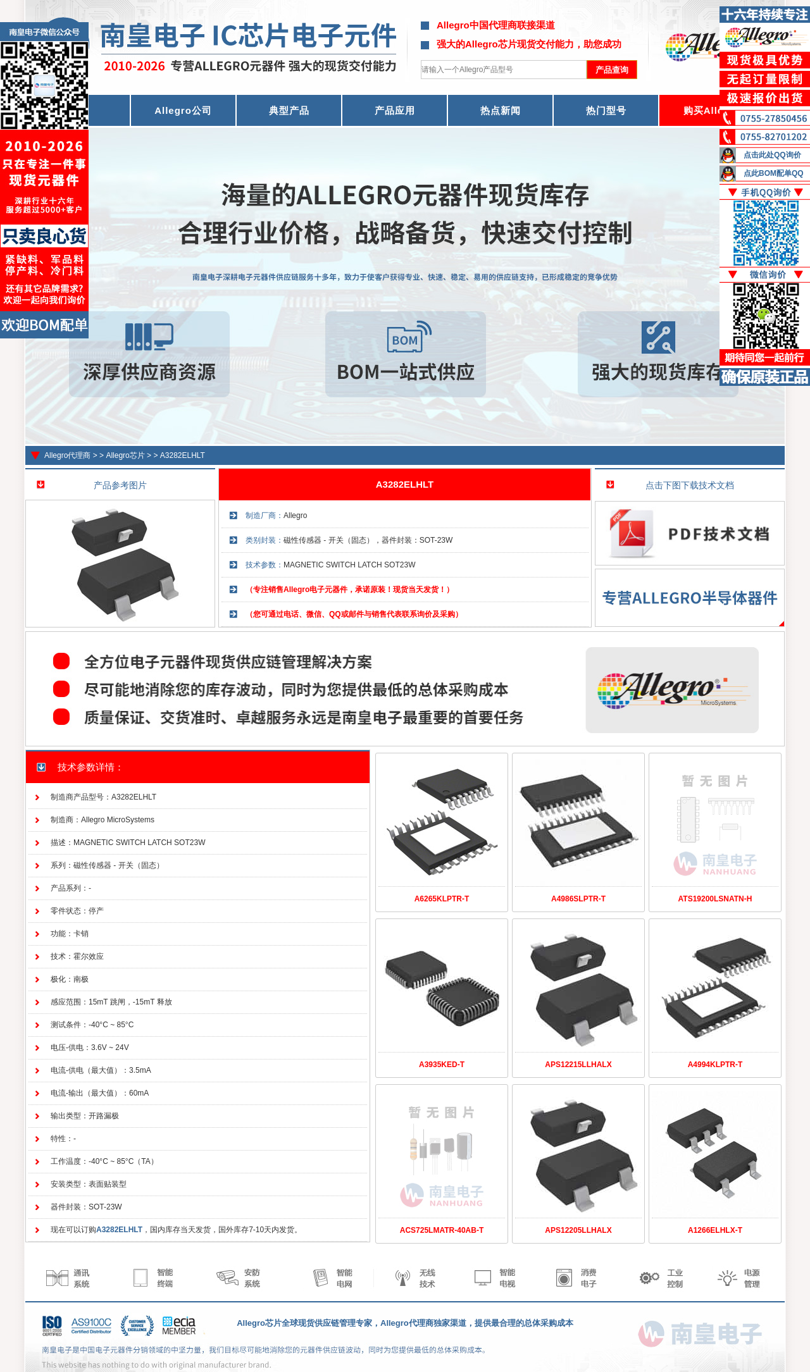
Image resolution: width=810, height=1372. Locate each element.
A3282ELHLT (182, 455)
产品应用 (395, 110)
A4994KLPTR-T (715, 1064)
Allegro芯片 (125, 455)
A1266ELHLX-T (715, 1230)
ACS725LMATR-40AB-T (441, 1230)
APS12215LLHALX (578, 1064)
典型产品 (289, 110)
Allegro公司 (183, 110)
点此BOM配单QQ (774, 173)
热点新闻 (500, 110)
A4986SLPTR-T (578, 898)
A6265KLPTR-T (442, 898)
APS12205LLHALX (578, 1230)
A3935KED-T (441, 1064)
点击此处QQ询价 (772, 155)
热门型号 (606, 110)
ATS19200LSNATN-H (715, 898)
